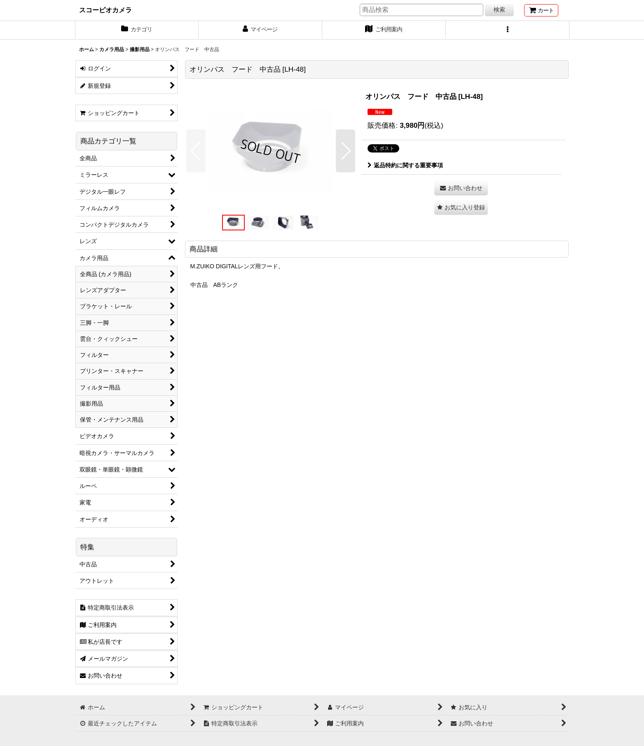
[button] (507, 30)
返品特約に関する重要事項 (405, 165)
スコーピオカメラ (105, 10)
